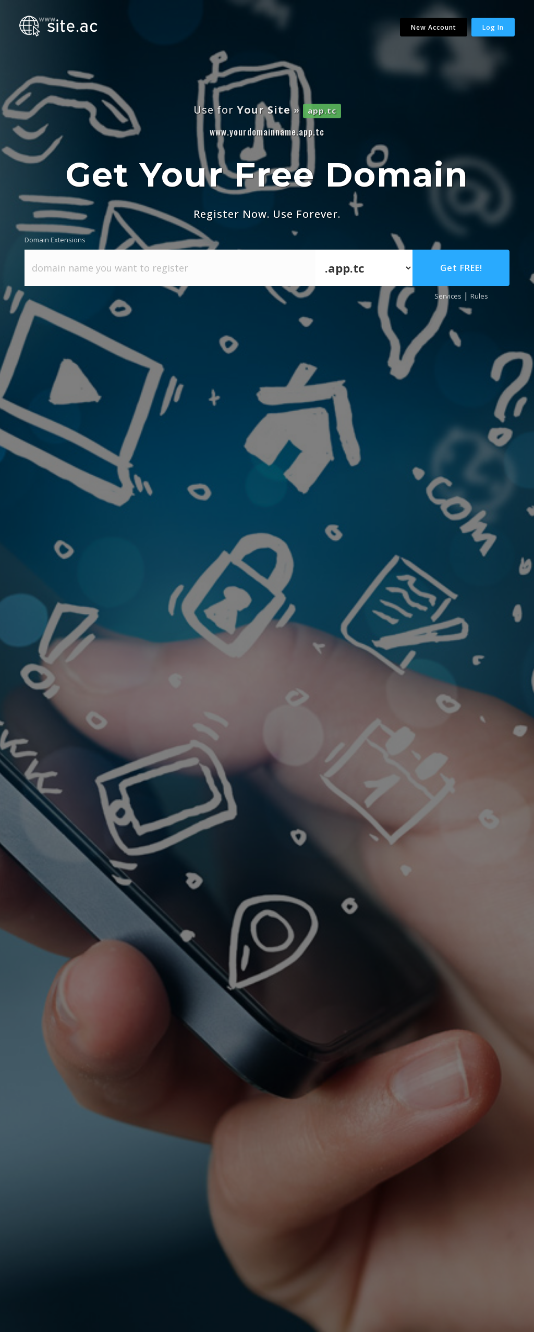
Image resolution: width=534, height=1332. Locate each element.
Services (448, 296)
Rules (479, 296)
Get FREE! (461, 268)
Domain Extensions (55, 239)
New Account (433, 27)
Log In (493, 27)
